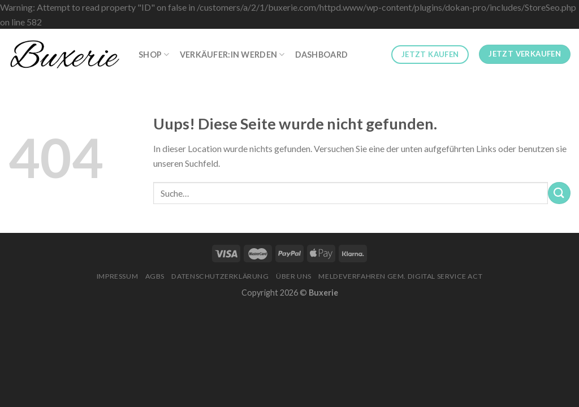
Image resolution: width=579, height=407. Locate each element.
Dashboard (321, 54)
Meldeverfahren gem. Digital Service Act (400, 276)
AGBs (155, 276)
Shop (154, 54)
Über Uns (294, 276)
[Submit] (559, 193)
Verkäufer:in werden (232, 54)
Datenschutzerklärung (220, 276)
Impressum (118, 276)
